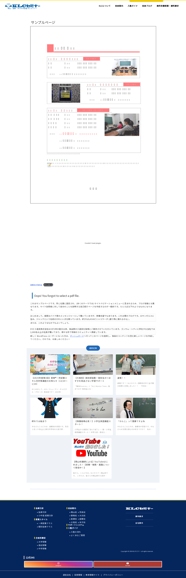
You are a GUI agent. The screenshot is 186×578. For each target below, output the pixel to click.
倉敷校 (82, 519)
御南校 (74, 515)
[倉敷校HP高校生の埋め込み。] (93, 243)
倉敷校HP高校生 (36, 285)
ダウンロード (48, 285)
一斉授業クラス (45, 523)
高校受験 (42, 545)
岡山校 (74, 512)
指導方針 (40, 508)
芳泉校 (82, 512)
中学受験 (42, 548)
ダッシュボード (77, 336)
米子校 (82, 522)
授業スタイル (42, 519)
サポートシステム (76, 525)
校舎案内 (72, 508)
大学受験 (42, 541)
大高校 (74, 522)
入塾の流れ (76, 532)
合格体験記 (41, 538)
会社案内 (139, 523)
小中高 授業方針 (45, 515)
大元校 (82, 515)
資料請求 (139, 516)
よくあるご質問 (78, 535)
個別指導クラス (45, 526)
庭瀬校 (74, 519)
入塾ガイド (73, 528)
